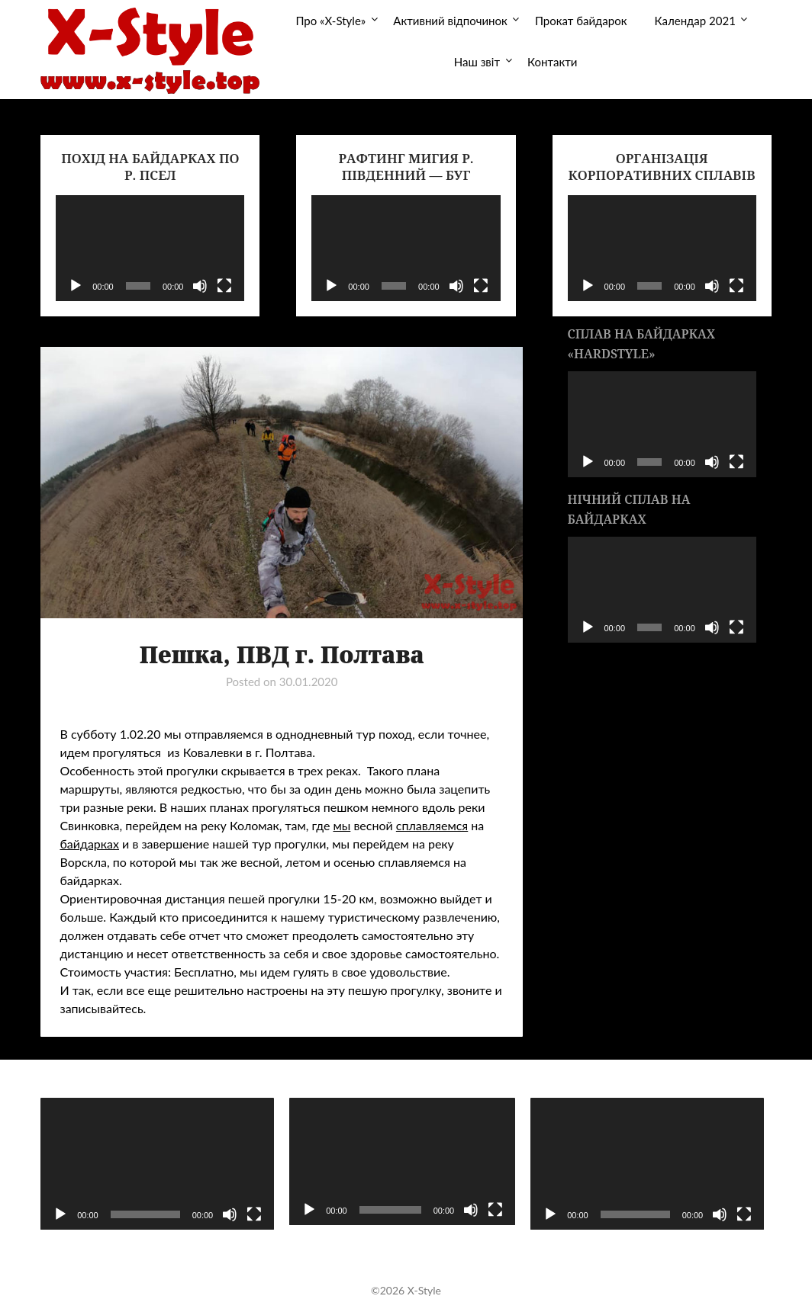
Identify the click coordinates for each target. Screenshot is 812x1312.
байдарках (89, 843)
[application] (150, 248)
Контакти (552, 62)
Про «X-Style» (330, 20)
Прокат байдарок (581, 20)
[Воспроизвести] (75, 286)
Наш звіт (477, 62)
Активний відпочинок (450, 20)
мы (341, 825)
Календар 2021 (695, 20)
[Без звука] (200, 286)
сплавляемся (432, 825)
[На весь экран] (224, 286)
